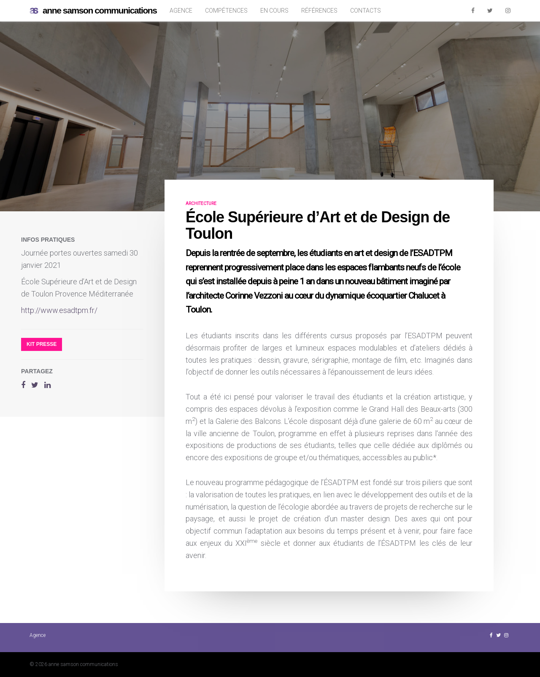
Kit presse (42, 344)
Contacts (365, 10)
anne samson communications (93, 10)
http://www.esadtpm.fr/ (59, 310)
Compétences (226, 10)
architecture (201, 203)
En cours (274, 10)
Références (319, 10)
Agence (181, 10)
